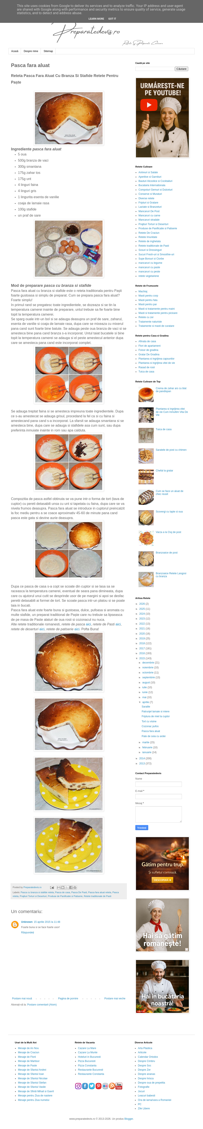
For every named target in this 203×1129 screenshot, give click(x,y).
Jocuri (141, 1091)
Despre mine (31, 51)
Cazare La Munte (87, 1052)
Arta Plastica (145, 1048)
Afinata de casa (147, 341)
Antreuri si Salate (148, 172)
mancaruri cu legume (150, 262)
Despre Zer (144, 1069)
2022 (142, 623)
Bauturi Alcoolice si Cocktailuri (155, 181)
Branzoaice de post (167, 552)
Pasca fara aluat (151, 731)
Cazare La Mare (87, 1048)
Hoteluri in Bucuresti (89, 1056)
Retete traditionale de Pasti (97, 896)
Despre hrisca (146, 1078)
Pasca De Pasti (79, 892)
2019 (142, 638)
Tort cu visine (149, 721)
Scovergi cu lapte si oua (169, 511)
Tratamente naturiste (150, 321)
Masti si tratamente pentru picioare (158, 313)
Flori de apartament (149, 345)
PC (139, 1104)
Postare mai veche (114, 998)
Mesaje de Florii (27, 1056)
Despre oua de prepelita (151, 1082)
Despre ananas (146, 1074)
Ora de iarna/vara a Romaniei (154, 1100)
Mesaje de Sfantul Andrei (32, 1069)
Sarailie (146, 706)
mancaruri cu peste (149, 271)
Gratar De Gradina (149, 354)
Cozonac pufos (150, 726)
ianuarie (147, 752)
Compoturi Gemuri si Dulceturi (156, 189)
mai (144, 697)
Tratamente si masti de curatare (156, 325)
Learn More (96, 18)
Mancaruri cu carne (149, 215)
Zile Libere (144, 1108)
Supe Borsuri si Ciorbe (151, 258)
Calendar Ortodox (148, 1056)
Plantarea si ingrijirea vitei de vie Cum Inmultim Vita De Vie (172, 411)
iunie (145, 692)
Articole (142, 1052)
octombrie (148, 672)
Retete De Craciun (149, 232)
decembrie (148, 662)
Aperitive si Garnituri (150, 176)
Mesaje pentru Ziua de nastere (35, 1095)
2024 (142, 613)
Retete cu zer (146, 317)
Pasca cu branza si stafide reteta (37, 892)
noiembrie (148, 667)
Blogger (128, 1118)
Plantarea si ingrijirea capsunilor (156, 358)
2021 (142, 628)
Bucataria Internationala (152, 185)
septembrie (149, 677)
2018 (142, 643)
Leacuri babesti (146, 1095)
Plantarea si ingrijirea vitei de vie (157, 362)
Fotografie (143, 1086)
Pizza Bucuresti (87, 1061)
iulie (145, 687)
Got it (112, 18)
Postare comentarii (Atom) (42, 1004)
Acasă (14, 51)
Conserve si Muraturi (150, 193)
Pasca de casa (62, 892)
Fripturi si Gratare (148, 202)
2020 (142, 633)
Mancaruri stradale (149, 219)
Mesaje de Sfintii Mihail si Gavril (36, 1091)
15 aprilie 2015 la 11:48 (47, 921)
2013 (142, 763)
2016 (142, 653)
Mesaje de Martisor (29, 1061)
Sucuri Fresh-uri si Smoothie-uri (156, 254)
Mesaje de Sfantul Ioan (31, 1074)
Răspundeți (27, 932)
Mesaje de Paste (27, 1065)
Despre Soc (144, 1065)
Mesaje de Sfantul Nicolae (32, 1078)
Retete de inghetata (150, 241)
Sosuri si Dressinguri (150, 250)
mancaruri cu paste (149, 267)
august (146, 682)
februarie (147, 747)
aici (88, 624)
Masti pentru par (148, 304)
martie (146, 742)
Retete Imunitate (148, 237)
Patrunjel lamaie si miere (155, 711)
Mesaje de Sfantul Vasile (32, 1086)
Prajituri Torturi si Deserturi (33, 896)
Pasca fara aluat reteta (99, 892)
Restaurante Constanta (91, 1074)
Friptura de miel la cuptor (156, 716)
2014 (142, 758)
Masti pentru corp (148, 295)
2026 (142, 603)
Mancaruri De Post (149, 211)
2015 (142, 658)
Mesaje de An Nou (28, 1048)
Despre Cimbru (146, 1061)
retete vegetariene (149, 276)
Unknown (27, 921)
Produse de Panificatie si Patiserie (65, 896)
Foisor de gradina (148, 350)
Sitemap (48, 51)
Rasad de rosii (147, 367)
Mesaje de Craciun (28, 1052)
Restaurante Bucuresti (90, 1069)
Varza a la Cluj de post (168, 532)
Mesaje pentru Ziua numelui (33, 1100)
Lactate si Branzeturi (150, 206)
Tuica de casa (146, 371)
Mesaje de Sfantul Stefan (32, 1082)
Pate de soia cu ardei (154, 736)
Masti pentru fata (148, 300)
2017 (142, 648)
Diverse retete (146, 198)
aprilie (146, 702)
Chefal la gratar (164, 470)
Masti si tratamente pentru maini (157, 308)
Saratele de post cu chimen (171, 449)
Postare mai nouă (22, 998)
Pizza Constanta (87, 1065)
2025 (142, 608)
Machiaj (143, 291)
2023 (142, 618)
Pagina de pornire (68, 998)
